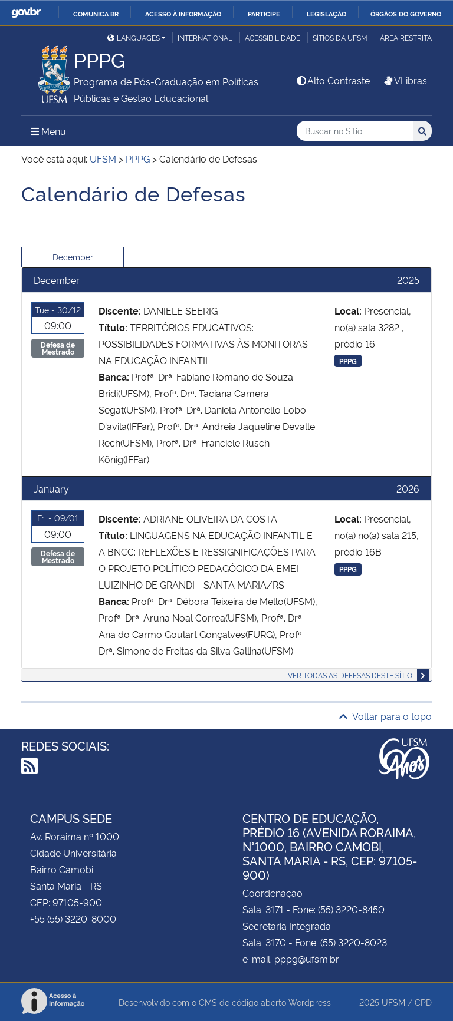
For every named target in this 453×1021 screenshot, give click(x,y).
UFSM (393, 1001)
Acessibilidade (272, 37)
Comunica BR (96, 13)
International (205, 37)
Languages (133, 37)
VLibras (404, 80)
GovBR (26, 12)
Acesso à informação (183, 13)
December (72, 256)
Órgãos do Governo (405, 13)
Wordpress (309, 1001)
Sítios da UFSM (340, 37)
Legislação (326, 13)
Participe (264, 13)
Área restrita (406, 37)
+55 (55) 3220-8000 (73, 918)
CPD (423, 1001)
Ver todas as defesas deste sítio (350, 675)
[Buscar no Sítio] (354, 131)
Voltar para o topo (385, 715)
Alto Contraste (333, 80)
